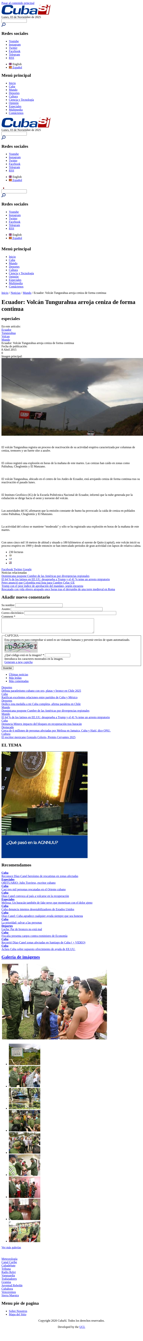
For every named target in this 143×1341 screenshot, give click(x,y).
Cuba (12, 86)
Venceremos (8, 1294)
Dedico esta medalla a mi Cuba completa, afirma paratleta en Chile (41, 706)
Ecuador (6, 329)
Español (15, 67)
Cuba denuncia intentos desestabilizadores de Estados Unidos (37, 912)
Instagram (15, 44)
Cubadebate (8, 1268)
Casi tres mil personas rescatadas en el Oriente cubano (33, 892)
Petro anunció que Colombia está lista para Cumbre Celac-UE (38, 582)
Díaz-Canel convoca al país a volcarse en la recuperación (35, 898)
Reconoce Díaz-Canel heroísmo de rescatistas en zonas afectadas (39, 878)
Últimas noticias (18, 677)
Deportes (14, 93)
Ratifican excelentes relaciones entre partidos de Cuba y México (39, 700)
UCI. (82, 1329)
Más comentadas (19, 683)
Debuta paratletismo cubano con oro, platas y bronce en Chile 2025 (41, 693)
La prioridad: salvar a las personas (21, 925)
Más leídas (15, 680)
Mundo (13, 89)
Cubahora (7, 1291)
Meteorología (9, 1261)
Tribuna (6, 1271)
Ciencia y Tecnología (21, 99)
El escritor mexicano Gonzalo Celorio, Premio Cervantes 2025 (38, 740)
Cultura (13, 96)
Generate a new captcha (18, 664)
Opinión (13, 103)
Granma (6, 1284)
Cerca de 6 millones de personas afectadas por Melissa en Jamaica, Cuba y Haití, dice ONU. (56, 733)
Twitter (13, 47)
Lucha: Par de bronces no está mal (21, 932)
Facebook (14, 51)
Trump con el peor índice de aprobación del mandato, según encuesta (42, 585)
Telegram (14, 54)
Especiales (15, 106)
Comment (8, 616)
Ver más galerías (11, 1250)
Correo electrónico (12, 612)
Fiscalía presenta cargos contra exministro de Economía (34, 938)
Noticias (16, 292)
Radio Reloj (8, 1274)
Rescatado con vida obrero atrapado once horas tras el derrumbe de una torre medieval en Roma (58, 589)
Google (27, 569)
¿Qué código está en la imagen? (24, 657)
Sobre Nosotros (18, 1313)
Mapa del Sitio (17, 1317)
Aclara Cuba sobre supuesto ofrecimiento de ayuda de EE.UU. (38, 951)
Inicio (12, 83)
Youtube (14, 41)
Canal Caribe (9, 1264)
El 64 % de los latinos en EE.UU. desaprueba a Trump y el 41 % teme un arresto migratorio (55, 579)
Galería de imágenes (20, 959)
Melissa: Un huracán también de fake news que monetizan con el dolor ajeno (46, 905)
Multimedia (16, 109)
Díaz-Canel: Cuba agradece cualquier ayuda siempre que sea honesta (42, 918)
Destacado (7, 730)
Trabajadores (9, 1281)
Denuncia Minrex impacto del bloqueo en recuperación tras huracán (41, 726)
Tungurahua (8, 333)
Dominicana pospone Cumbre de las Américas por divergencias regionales (45, 576)
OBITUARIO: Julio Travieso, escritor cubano (28, 885)
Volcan (5, 336)
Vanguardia (8, 1278)
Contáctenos (16, 113)
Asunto (6, 609)
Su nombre (8, 605)
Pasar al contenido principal (17, 3)
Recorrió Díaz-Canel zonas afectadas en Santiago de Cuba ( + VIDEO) (43, 945)
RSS (11, 57)
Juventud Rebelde (12, 1288)
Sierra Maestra (10, 1298)
